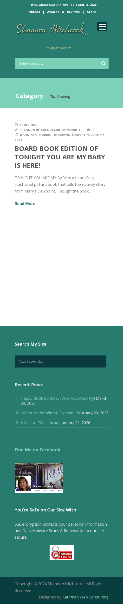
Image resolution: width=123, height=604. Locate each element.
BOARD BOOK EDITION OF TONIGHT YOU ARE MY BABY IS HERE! (60, 157)
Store (91, 12)
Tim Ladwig (61, 135)
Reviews (73, 12)
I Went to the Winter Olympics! (48, 413)
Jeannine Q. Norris (35, 135)
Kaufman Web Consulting (85, 597)
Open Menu (102, 26)
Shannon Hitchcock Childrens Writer (51, 130)
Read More (25, 203)
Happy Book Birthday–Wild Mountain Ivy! (58, 398)
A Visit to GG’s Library (40, 422)
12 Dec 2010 (28, 125)
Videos (34, 12)
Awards (53, 12)
